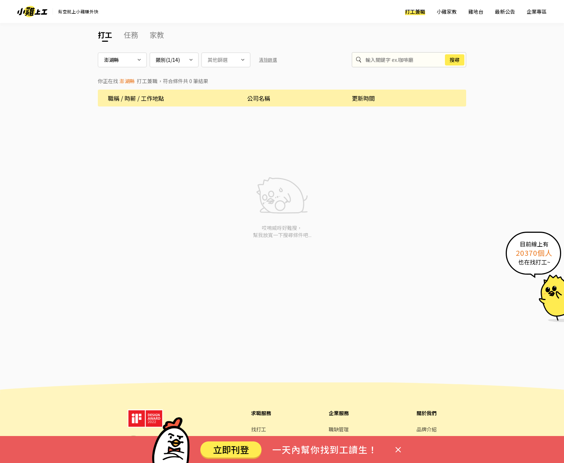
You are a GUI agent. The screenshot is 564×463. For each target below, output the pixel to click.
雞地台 (475, 11)
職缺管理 (339, 429)
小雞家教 (447, 11)
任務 (131, 34)
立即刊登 (231, 449)
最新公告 (505, 11)
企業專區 (537, 11)
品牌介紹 (427, 429)
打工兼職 (415, 11)
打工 (105, 34)
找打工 (258, 429)
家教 (157, 34)
